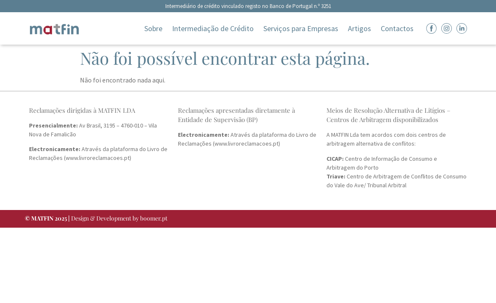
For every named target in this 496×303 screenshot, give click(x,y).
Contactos (397, 28)
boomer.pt (153, 218)
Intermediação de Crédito (213, 28)
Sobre (153, 28)
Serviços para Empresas (300, 28)
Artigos (359, 28)
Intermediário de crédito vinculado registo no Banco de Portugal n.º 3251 (248, 6)
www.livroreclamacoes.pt (98, 158)
